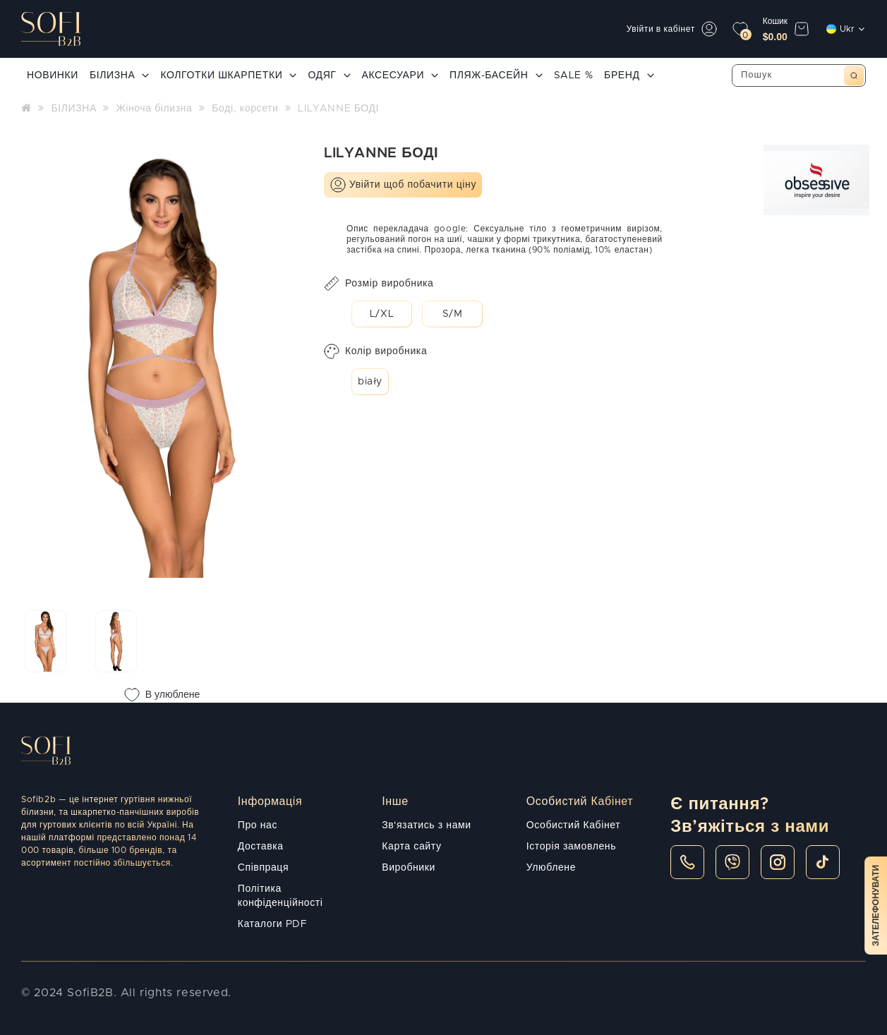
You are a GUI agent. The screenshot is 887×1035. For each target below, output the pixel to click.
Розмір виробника (379, 283)
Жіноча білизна (154, 109)
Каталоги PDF (273, 924)
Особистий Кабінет (573, 825)
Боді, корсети (245, 109)
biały (370, 382)
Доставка (261, 847)
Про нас (257, 825)
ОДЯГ (329, 75)
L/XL (382, 314)
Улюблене (551, 868)
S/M (452, 314)
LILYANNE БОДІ (338, 109)
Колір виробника (375, 351)
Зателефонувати (875, 905)
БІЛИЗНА (119, 75)
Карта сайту (411, 847)
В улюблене (162, 695)
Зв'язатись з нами (426, 825)
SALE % (573, 75)
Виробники (408, 868)
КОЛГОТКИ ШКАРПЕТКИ (228, 75)
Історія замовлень (571, 847)
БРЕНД (628, 75)
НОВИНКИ (52, 75)
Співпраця (263, 868)
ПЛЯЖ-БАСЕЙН (495, 75)
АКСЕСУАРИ (400, 75)
